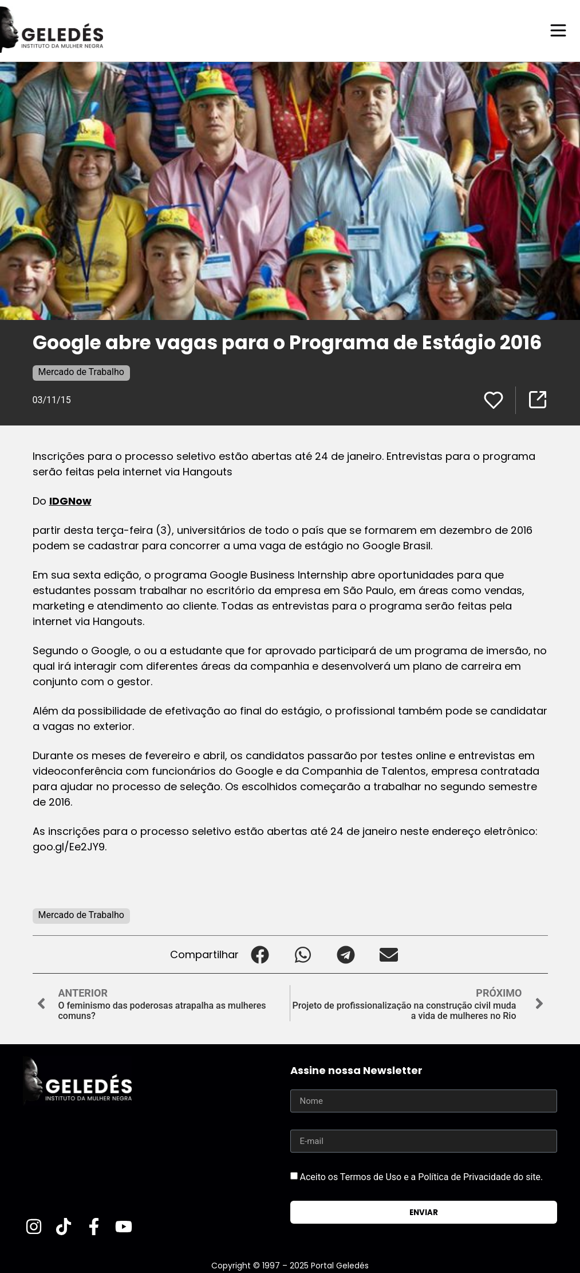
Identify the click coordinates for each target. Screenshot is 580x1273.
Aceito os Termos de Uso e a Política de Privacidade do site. (421, 1176)
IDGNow (70, 500)
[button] (260, 954)
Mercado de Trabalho (81, 371)
